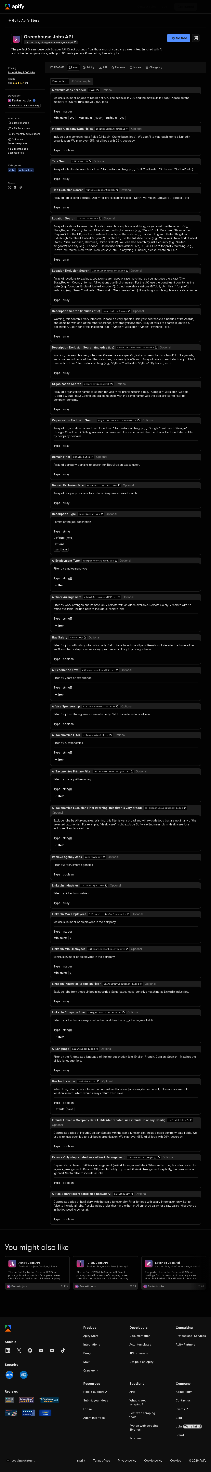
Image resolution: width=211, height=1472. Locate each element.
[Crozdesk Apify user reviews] (45, 377)
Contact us (183, 364)
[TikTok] (63, 315)
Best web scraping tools (142, 379)
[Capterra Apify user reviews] (49, 364)
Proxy (87, 317)
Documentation (140, 300)
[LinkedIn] (8, 315)
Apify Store (91, 300)
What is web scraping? (138, 366)
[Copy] (51, 42)
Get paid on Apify (141, 326)
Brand (180, 399)
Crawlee (91, 334)
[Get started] (185, 7)
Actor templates (140, 308)
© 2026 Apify (197, 425)
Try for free (178, 38)
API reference (138, 317)
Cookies (175, 425)
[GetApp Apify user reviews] (9, 364)
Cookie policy (153, 425)
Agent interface (94, 382)
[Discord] (52, 315)
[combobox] (196, 38)
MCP (86, 326)
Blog (179, 382)
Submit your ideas (95, 364)
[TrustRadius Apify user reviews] (28, 377)
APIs (132, 356)
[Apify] (14, 6)
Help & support (95, 356)
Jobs (189, 391)
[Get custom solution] (147, 6)
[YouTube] (41, 315)
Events (182, 373)
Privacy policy (127, 425)
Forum (87, 373)
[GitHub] (30, 315)
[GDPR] (9, 339)
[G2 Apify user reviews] (11, 377)
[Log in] (166, 6)
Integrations (91, 308)
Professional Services (191, 300)
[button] (98, 292)
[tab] (57, 67)
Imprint (81, 425)
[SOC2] (23, 339)
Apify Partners (185, 308)
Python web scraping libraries (144, 392)
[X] (19, 315)
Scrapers (135, 402)
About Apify (184, 356)
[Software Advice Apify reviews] (26, 364)
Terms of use (101, 425)
